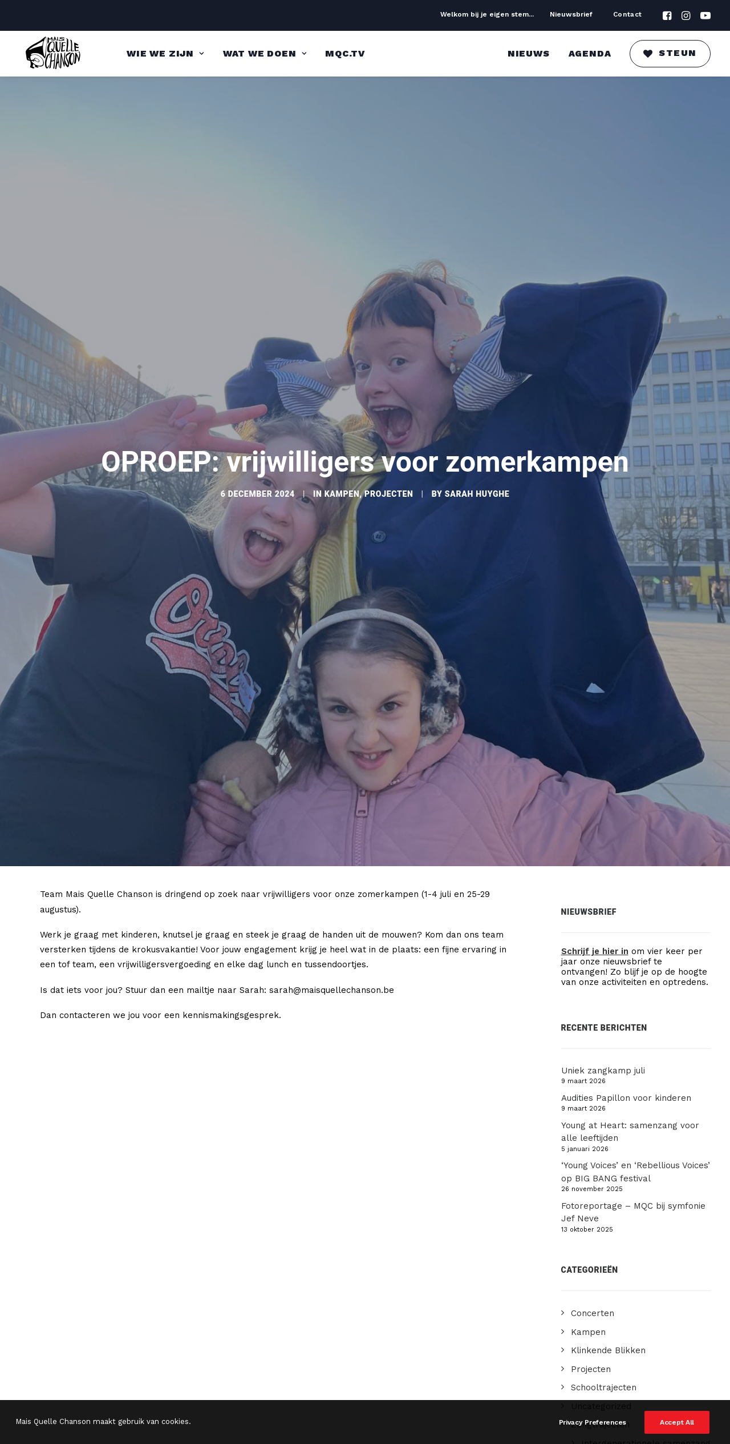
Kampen (342, 481)
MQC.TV (345, 53)
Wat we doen (264, 53)
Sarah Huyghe (477, 481)
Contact (627, 14)
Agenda (590, 53)
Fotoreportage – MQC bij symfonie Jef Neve (633, 1187)
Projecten (388, 481)
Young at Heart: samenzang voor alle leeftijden (630, 1107)
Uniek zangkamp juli (603, 1045)
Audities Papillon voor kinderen (626, 1073)
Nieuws (529, 53)
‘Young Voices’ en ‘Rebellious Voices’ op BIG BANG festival (635, 1147)
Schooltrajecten (603, 1362)
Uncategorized (601, 1381)
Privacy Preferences (592, 1423)
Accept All (677, 1423)
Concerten (592, 1288)
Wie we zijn (165, 53)
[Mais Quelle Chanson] (53, 54)
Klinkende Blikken (608, 1325)
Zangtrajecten (600, 1399)
